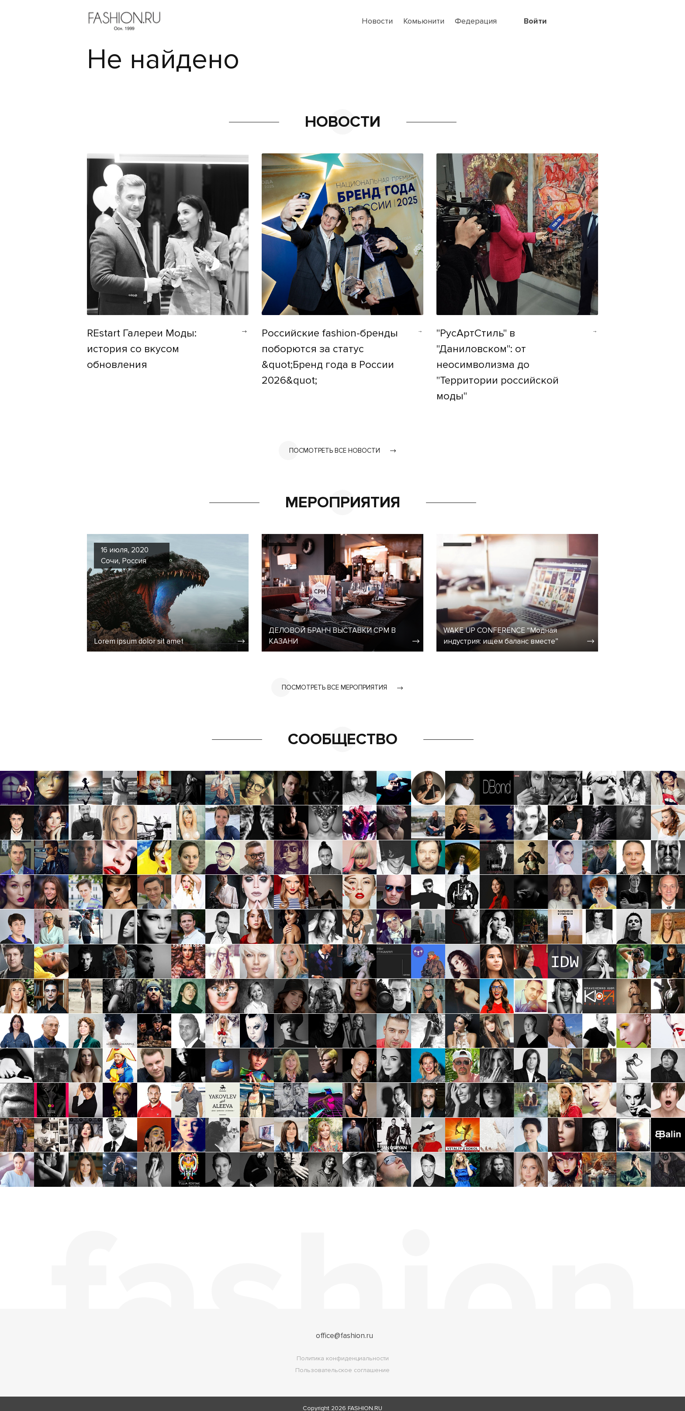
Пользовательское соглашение (342, 1361)
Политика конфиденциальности (343, 1349)
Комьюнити (423, 21)
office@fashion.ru (344, 1326)
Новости (377, 21)
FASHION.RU (365, 1399)
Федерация (476, 21)
